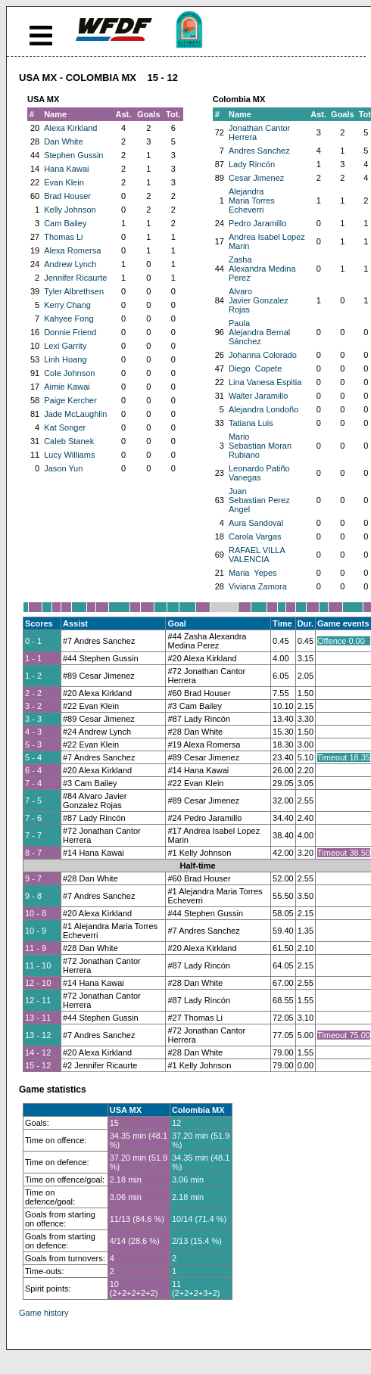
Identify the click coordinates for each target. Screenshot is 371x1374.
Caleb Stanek (69, 441)
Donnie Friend (70, 332)
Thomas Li (63, 236)
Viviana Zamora (258, 586)
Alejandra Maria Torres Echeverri (252, 200)
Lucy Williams (69, 454)
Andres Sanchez (259, 150)
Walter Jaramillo (258, 395)
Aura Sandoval (256, 522)
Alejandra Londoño (263, 409)
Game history (43, 1312)
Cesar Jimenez (256, 177)
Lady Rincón (252, 164)
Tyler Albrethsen (74, 291)
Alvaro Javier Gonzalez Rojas (258, 300)
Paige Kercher (70, 400)
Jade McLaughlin (75, 413)
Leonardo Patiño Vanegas (259, 473)
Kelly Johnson (70, 209)
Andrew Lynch (70, 264)
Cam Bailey (65, 223)
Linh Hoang (65, 359)
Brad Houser (67, 196)
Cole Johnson (69, 373)
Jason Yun (63, 468)
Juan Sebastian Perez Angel (259, 500)
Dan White (63, 141)
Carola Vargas (255, 536)
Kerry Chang (67, 304)
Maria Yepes (253, 572)
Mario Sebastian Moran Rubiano (260, 445)
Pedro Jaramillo (257, 223)
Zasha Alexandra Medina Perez (262, 268)
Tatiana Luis (251, 422)
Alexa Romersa (72, 250)
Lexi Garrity (65, 345)
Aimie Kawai (67, 386)
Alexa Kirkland (70, 127)
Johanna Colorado (263, 354)
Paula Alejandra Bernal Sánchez (259, 332)
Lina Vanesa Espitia (265, 382)
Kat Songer (65, 427)
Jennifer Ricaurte (75, 277)
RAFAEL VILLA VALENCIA (257, 555)
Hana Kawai (66, 168)
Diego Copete (255, 368)
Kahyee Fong (68, 318)
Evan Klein (64, 182)
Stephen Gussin (73, 155)
